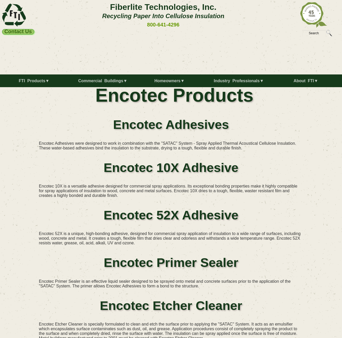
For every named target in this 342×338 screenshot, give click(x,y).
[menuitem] (35, 83)
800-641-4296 (163, 24)
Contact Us (18, 31)
